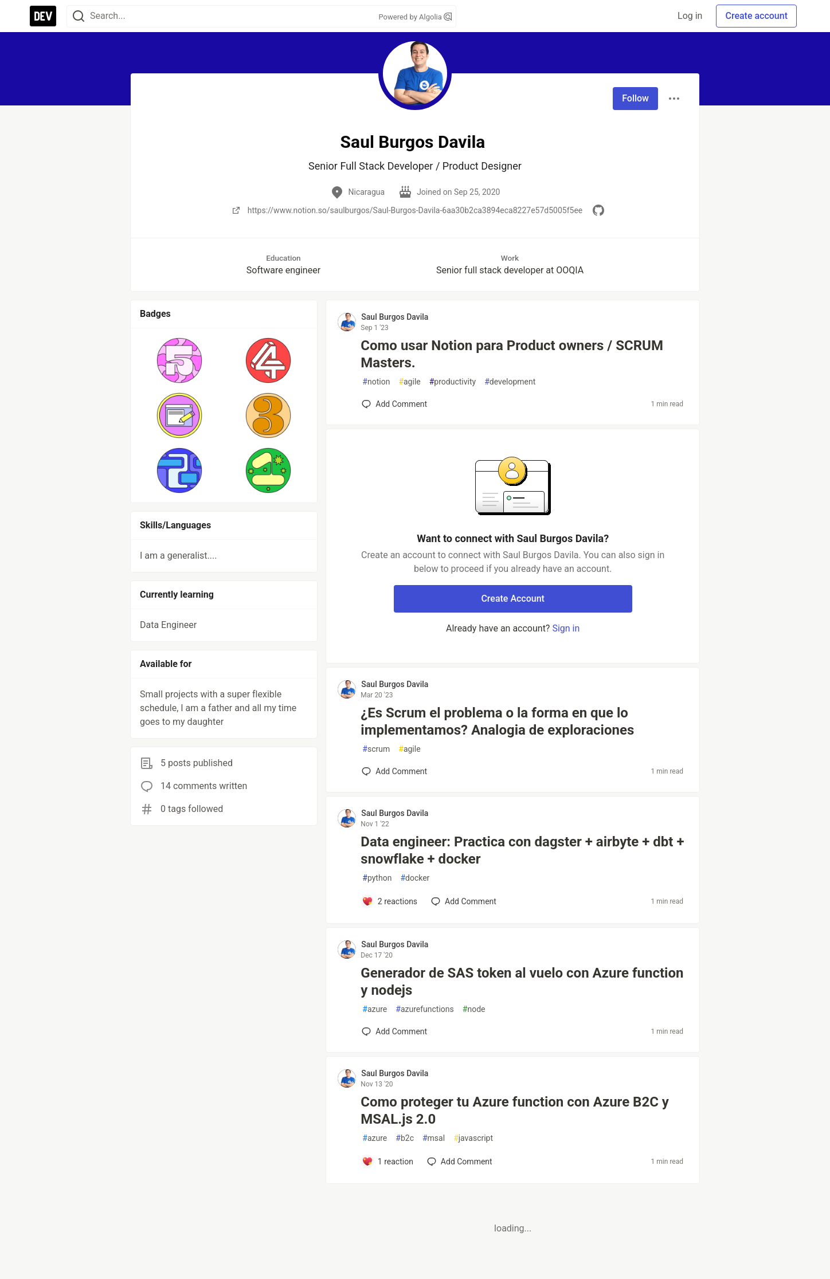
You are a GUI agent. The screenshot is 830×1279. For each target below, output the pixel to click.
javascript (473, 1138)
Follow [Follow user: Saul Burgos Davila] (635, 98)
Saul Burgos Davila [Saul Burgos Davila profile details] (394, 316)
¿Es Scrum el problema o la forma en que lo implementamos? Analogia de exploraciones (497, 721)
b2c (405, 1138)
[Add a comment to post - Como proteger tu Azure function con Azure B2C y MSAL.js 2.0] (387, 1161)
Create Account (513, 598)
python (376, 878)
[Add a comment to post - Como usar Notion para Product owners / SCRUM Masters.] (394, 404)
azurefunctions (425, 1009)
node (474, 1009)
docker (414, 878)
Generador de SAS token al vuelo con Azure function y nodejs (522, 981)
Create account (756, 15)
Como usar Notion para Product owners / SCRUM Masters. (512, 354)
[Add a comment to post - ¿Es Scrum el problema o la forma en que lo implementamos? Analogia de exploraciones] (394, 771)
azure (374, 1009)
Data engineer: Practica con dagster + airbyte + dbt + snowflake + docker (522, 850)
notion (376, 382)
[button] (180, 360)
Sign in (566, 628)
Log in (690, 15)
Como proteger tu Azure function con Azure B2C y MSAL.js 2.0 (515, 1110)
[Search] (78, 16)
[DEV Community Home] (43, 16)
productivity (452, 382)
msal (433, 1138)
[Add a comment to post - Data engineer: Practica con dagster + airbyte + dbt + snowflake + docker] (389, 901)
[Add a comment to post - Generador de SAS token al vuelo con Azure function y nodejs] (394, 1031)
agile (409, 382)
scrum (376, 749)
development (509, 382)
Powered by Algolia (415, 17)
